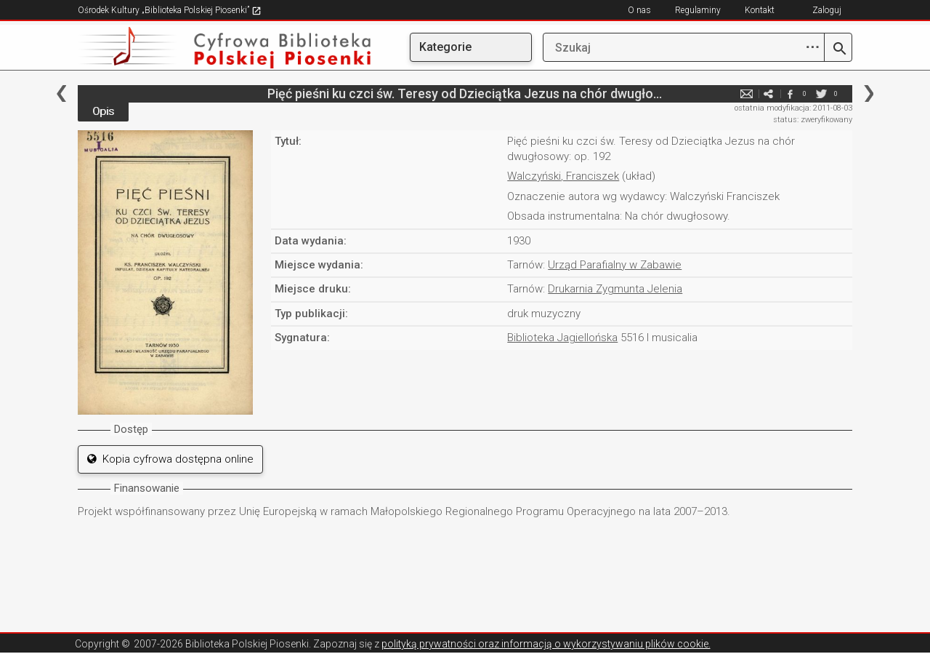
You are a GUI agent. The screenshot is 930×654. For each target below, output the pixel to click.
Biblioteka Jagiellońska (562, 337)
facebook (790, 93)
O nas (639, 10)
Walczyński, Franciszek (563, 176)
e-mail (746, 93)
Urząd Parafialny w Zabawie (615, 264)
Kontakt (760, 10)
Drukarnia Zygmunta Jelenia (615, 288)
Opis (103, 111)
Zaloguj (826, 10)
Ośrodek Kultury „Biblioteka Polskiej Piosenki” (170, 10)
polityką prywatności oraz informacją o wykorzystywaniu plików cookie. (546, 644)
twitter (821, 93)
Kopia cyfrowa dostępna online (170, 459)
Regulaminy (698, 10)
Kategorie (445, 47)
